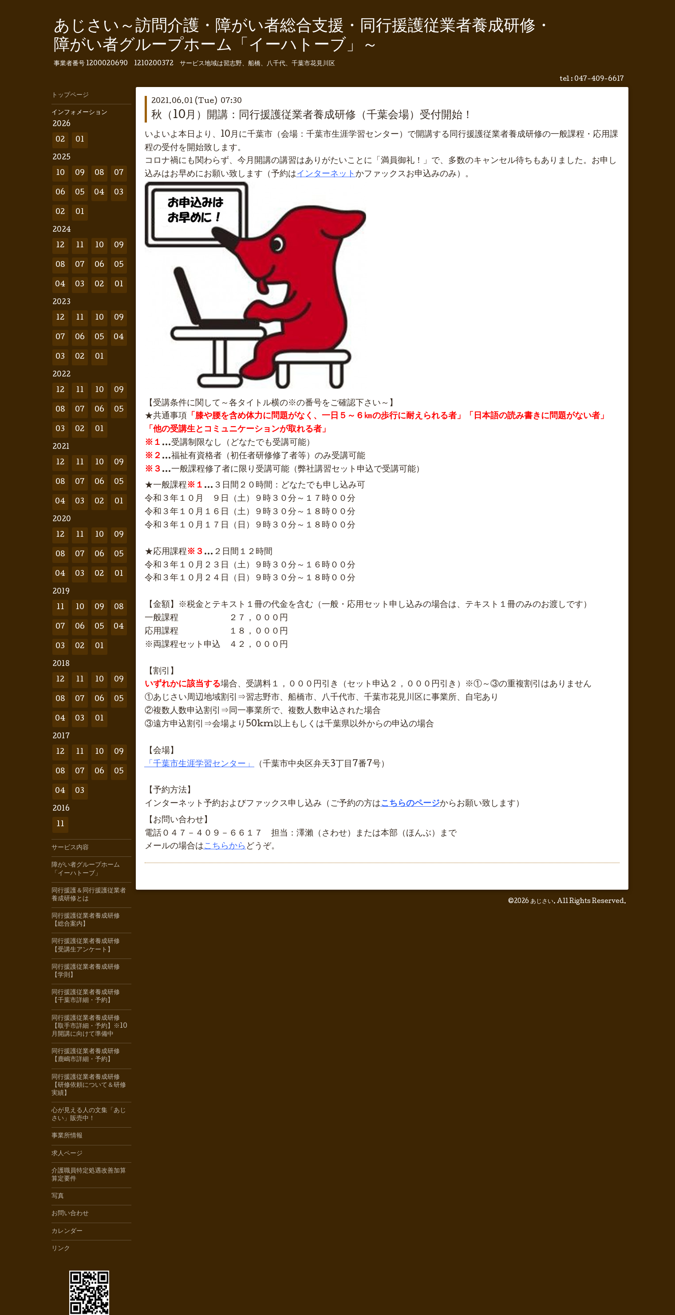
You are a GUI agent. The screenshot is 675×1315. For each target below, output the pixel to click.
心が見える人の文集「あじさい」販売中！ (88, 1114)
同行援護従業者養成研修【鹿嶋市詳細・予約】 (85, 1055)
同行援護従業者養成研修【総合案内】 (85, 920)
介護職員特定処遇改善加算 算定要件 (91, 1175)
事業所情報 (67, 1136)
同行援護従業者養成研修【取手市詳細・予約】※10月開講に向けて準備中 (89, 1026)
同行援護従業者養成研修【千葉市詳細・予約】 (85, 996)
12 (60, 246)
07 (119, 173)
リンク (60, 1248)
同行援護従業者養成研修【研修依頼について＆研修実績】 (88, 1085)
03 (118, 193)
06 (60, 193)
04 (99, 193)
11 (80, 246)
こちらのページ (410, 804)
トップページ (70, 95)
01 (79, 140)
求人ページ (67, 1153)
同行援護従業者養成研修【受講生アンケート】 (85, 945)
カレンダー (67, 1231)
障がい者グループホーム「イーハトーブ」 (85, 869)
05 (80, 193)
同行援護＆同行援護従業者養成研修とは (88, 895)
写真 (57, 1196)
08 (99, 173)
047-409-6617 (599, 79)
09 (80, 173)
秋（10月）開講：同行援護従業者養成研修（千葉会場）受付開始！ (312, 116)
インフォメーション (79, 112)
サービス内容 (70, 848)
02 (60, 140)
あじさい (541, 902)
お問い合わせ (70, 1213)
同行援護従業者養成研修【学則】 (85, 971)
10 (60, 173)
